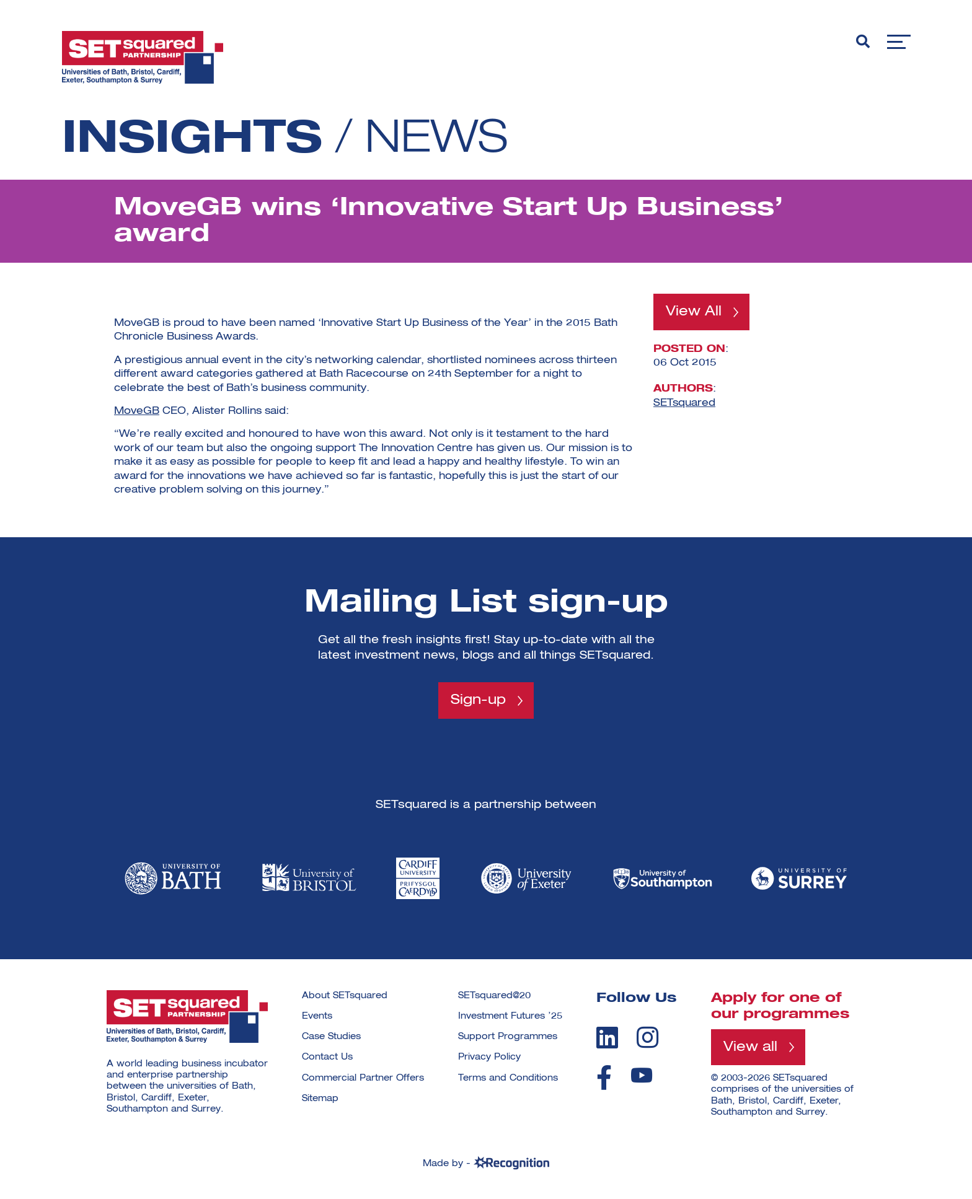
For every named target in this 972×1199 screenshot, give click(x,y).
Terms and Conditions (508, 1078)
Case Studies (331, 1036)
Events (317, 1016)
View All (694, 311)
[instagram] (647, 1037)
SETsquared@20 (494, 995)
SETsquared (684, 403)
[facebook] (604, 1077)
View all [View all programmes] (750, 1047)
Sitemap (320, 1098)
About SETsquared (344, 995)
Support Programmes (507, 1036)
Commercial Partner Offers (363, 1078)
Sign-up (478, 700)
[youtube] (641, 1075)
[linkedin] (607, 1037)
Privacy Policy (489, 1057)
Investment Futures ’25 (510, 1016)
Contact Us (327, 1057)
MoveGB (136, 411)
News (436, 140)
